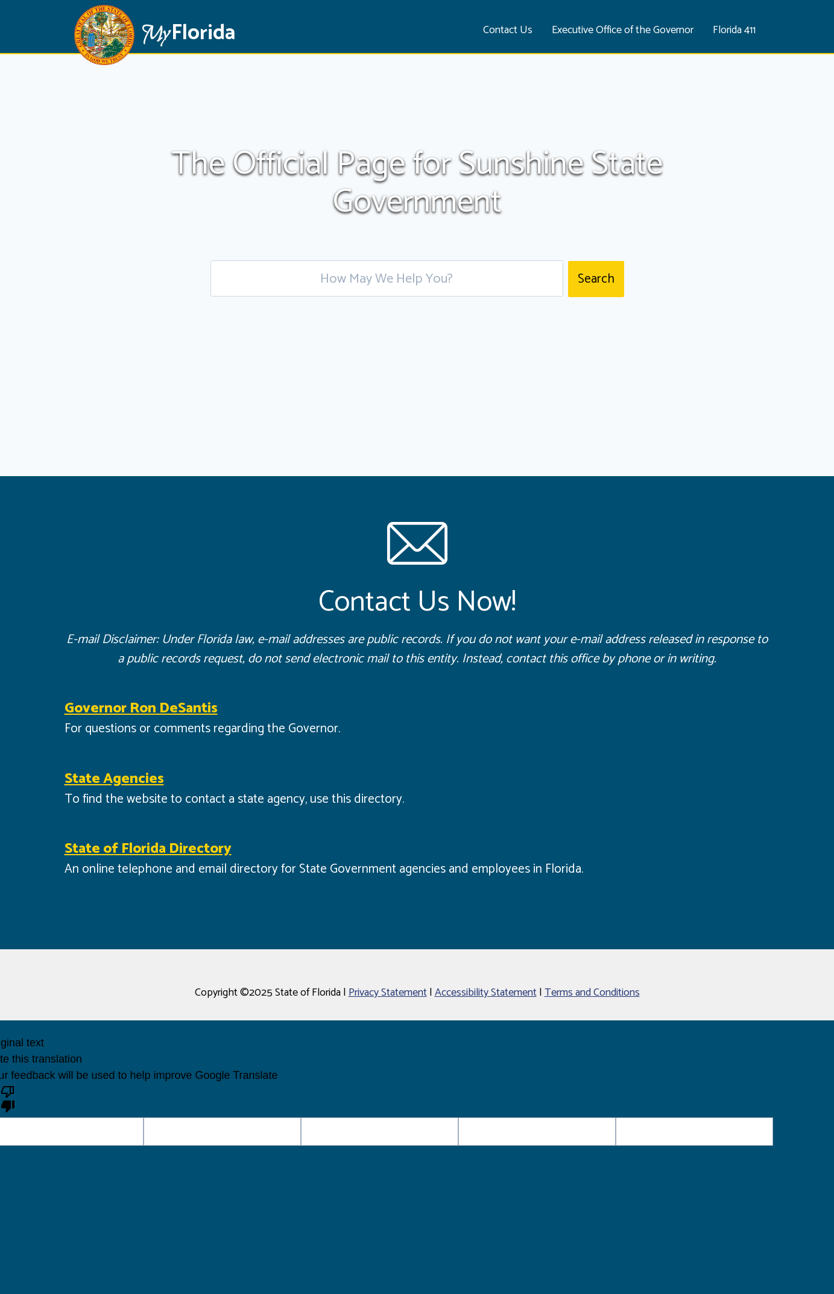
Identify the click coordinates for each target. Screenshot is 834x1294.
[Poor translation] (8, 1098)
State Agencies (114, 779)
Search (596, 279)
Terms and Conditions (592, 993)
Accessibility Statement (486, 993)
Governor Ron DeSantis (141, 708)
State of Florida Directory (148, 849)
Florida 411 (734, 30)
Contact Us (507, 30)
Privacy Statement (388, 993)
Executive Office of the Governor (622, 30)
